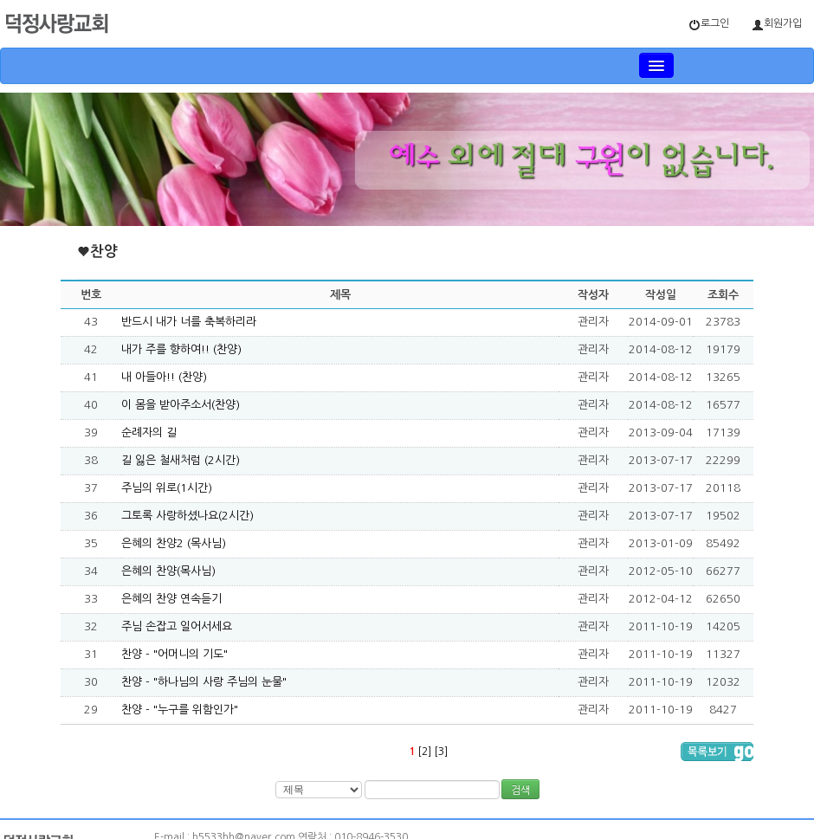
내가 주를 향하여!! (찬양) (181, 349)
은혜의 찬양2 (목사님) (173, 543)
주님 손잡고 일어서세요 (176, 626)
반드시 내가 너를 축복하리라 (188, 321)
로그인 (708, 24)
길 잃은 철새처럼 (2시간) (180, 460)
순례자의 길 (149, 432)
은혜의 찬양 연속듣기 (171, 598)
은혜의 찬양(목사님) (168, 571)
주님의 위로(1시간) (166, 488)
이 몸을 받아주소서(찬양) (180, 404)
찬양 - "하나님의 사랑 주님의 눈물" (204, 681)
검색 (520, 790)
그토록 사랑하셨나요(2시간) (187, 515)
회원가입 (777, 24)
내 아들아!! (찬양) (164, 377)
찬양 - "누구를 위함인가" (179, 709)
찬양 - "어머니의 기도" (174, 654)
